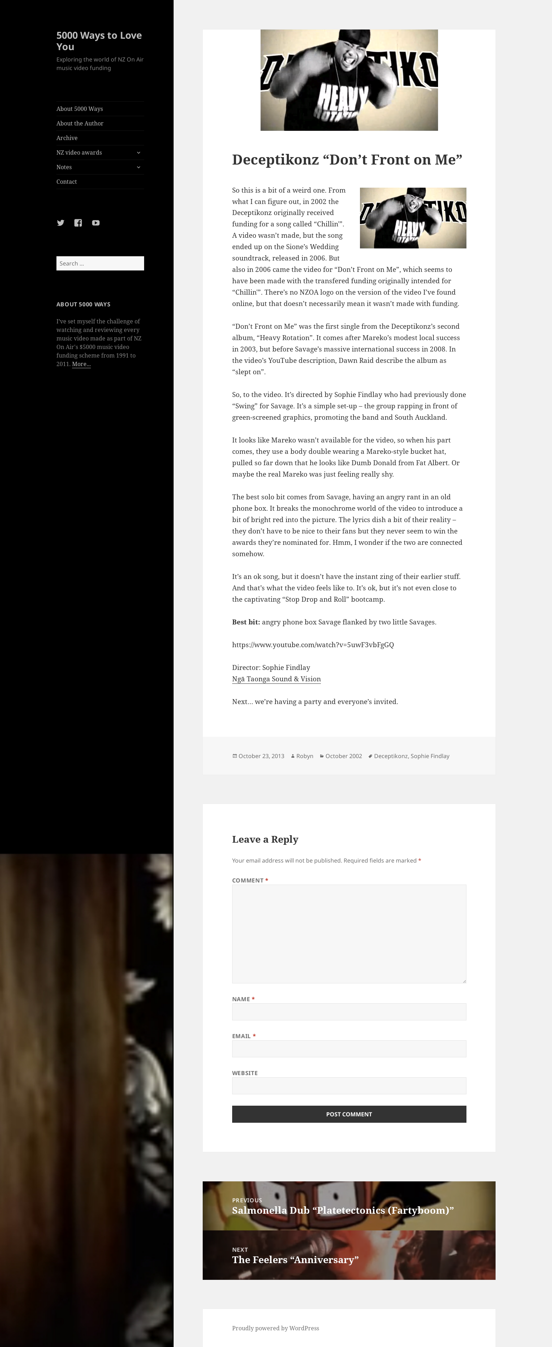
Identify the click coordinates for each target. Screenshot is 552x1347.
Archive (67, 138)
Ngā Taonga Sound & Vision (276, 678)
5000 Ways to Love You (99, 40)
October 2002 (344, 756)
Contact (66, 182)
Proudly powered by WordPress (275, 1328)
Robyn (304, 756)
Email (244, 1036)
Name (243, 999)
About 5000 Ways (79, 109)
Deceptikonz (391, 756)
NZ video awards (79, 152)
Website (245, 1073)
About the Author (80, 123)
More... (81, 364)
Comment (250, 880)
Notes (64, 167)
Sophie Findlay (430, 756)
